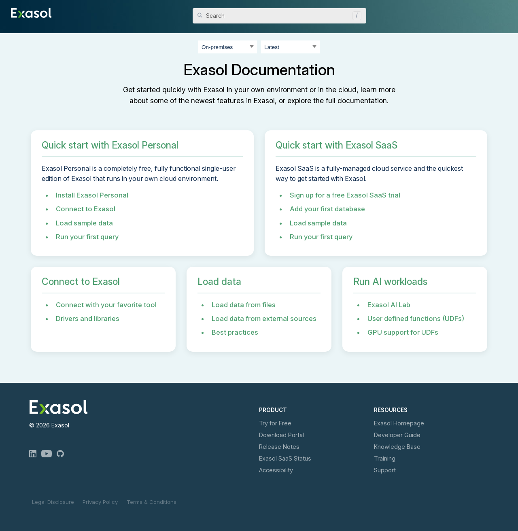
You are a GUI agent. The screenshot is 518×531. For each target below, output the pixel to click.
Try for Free (275, 423)
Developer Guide (397, 434)
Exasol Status (285, 458)
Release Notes (279, 446)
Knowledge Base (397, 446)
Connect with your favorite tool (106, 305)
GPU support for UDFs (402, 332)
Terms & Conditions (151, 502)
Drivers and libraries (87, 318)
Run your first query (87, 237)
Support (385, 470)
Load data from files (244, 305)
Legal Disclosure (53, 502)
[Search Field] (279, 15)
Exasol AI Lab (388, 305)
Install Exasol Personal (92, 195)
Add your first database (327, 209)
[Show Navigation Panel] (502, 12)
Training (384, 458)
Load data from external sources (264, 318)
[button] (355, 15)
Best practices (235, 332)
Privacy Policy (100, 502)
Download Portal (281, 434)
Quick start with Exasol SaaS (336, 145)
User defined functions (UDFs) (415, 318)
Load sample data (84, 223)
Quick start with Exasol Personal (110, 145)
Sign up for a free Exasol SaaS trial (345, 195)
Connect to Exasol (85, 209)
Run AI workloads (390, 281)
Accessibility (276, 470)
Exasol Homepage (399, 423)
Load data (219, 281)
